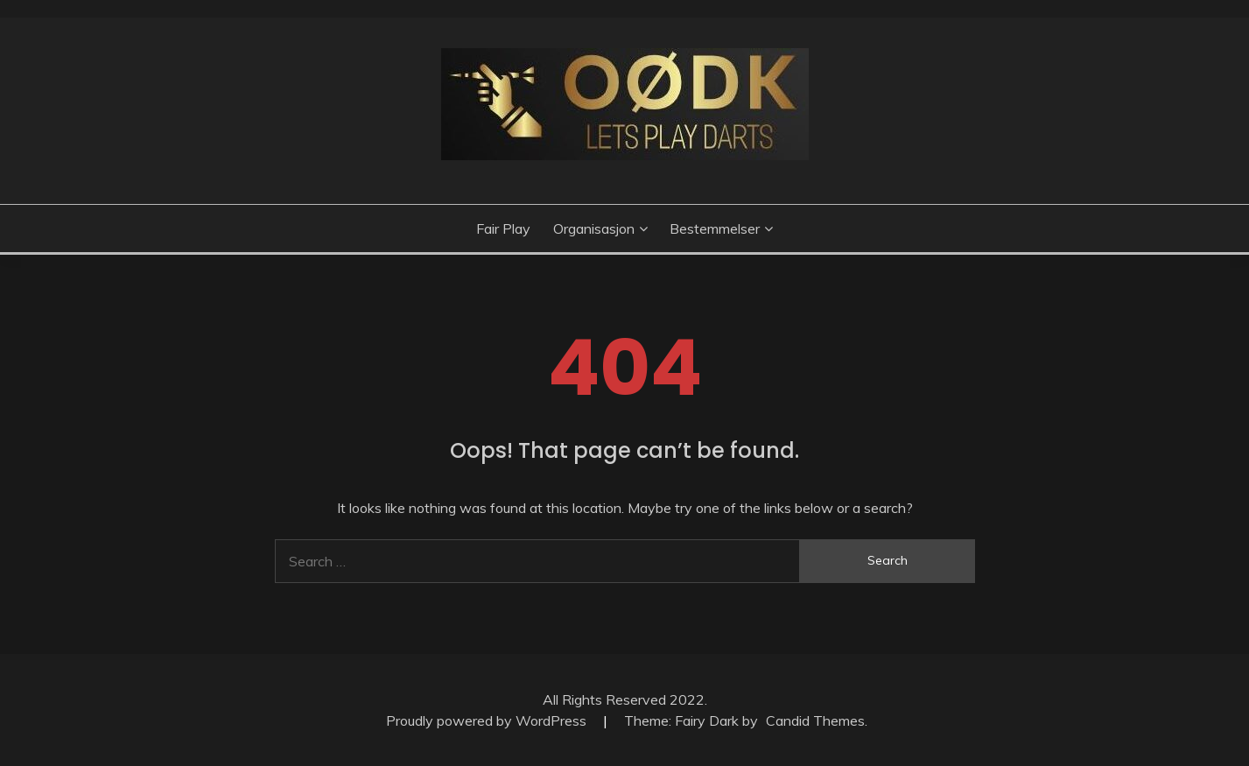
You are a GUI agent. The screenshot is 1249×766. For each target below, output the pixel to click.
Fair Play (503, 228)
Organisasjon (594, 228)
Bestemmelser (715, 228)
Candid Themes (815, 720)
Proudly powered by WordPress (488, 720)
